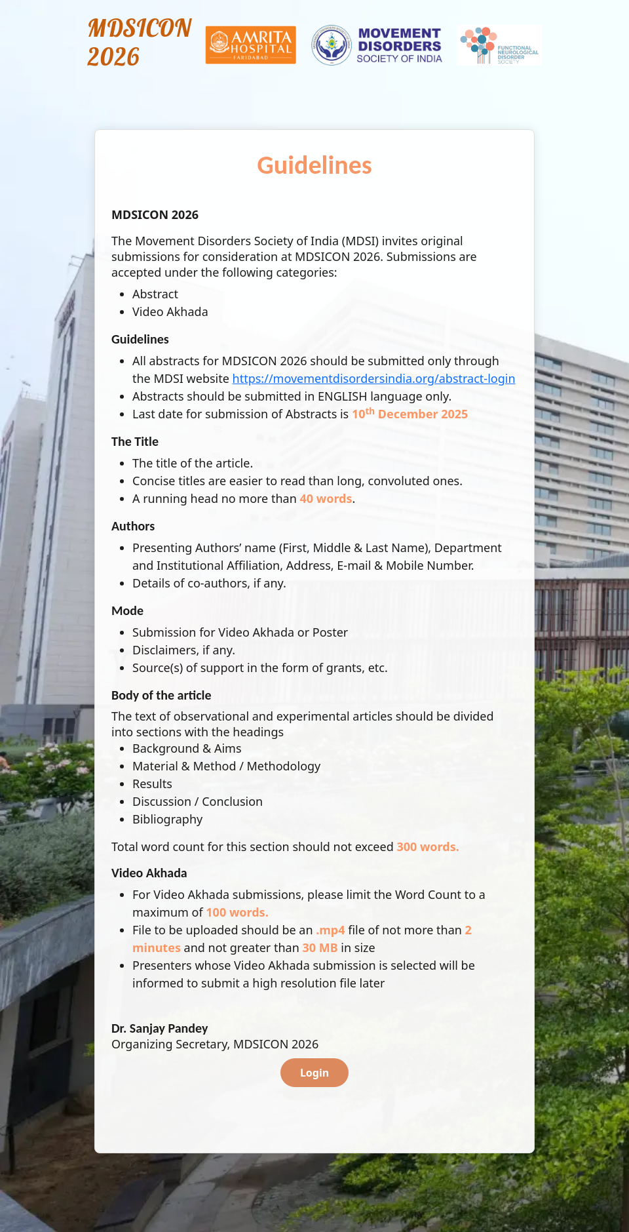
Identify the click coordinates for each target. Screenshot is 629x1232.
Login (314, 1072)
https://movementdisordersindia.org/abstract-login (374, 378)
